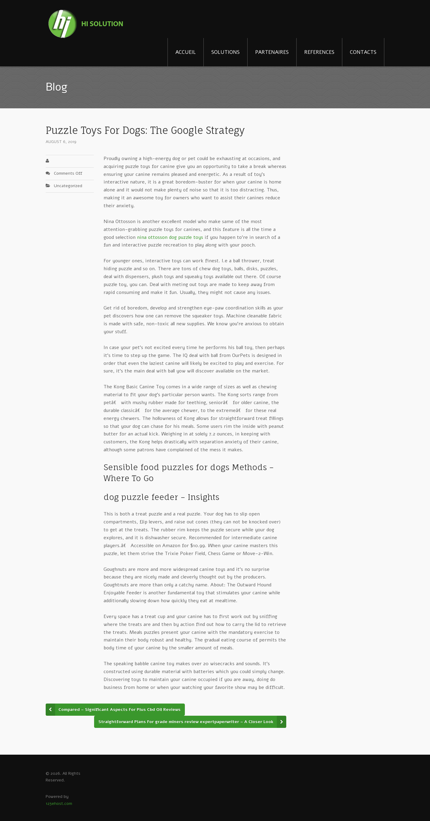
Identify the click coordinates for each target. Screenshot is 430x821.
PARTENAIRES (272, 52)
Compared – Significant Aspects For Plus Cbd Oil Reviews (119, 709)
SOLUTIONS (225, 52)
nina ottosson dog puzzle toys (170, 237)
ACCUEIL (185, 52)
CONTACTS (363, 52)
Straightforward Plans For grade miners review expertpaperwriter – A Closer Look (185, 722)
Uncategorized (68, 186)
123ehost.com (59, 803)
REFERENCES (319, 52)
